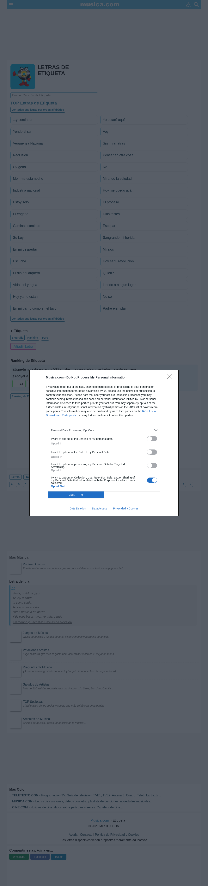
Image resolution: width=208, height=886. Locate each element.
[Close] (171, 377)
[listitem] (104, 430)
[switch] (152, 438)
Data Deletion (78, 508)
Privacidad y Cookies (125, 508)
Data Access (99, 508)
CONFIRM (76, 494)
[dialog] (104, 443)
